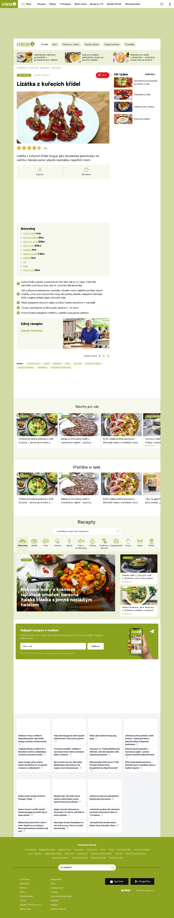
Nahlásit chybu (25, 909)
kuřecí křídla (29, 233)
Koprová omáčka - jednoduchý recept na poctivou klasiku (92, 57)
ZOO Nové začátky (142, 850)
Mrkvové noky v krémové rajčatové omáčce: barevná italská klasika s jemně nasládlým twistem (56, 597)
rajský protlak (30, 253)
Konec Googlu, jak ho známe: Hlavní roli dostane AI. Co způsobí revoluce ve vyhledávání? (32, 765)
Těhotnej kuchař (132, 4)
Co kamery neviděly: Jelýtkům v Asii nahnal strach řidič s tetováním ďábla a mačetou (69, 752)
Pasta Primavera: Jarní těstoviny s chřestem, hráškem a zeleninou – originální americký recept (138, 610)
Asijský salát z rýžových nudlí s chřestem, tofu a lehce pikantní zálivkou (138, 578)
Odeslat (95, 646)
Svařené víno (82, 854)
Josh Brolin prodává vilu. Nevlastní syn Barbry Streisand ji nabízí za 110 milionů (105, 812)
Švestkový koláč (115, 858)
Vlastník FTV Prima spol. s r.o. (31, 905)
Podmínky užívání (26, 896)
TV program (79, 850)
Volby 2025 (69, 854)
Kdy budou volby (124, 850)
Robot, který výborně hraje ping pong (103, 737)
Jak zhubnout (30, 850)
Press (53, 884)
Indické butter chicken (144, 106)
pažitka (27, 257)
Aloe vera (119, 854)
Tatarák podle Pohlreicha (101, 854)
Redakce (54, 905)
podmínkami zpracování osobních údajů (59, 653)
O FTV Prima (24, 879)
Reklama (23, 888)
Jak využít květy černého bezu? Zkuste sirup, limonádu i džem (104, 823)
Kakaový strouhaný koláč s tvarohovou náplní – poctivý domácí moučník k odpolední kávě (79, 440)
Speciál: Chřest (114, 4)
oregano (27, 249)
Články (52, 4)
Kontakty (54, 892)
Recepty (42, 4)
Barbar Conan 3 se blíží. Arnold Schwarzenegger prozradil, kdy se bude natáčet (32, 812)
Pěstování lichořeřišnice (136, 854)
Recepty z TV (96, 4)
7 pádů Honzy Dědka (52, 854)
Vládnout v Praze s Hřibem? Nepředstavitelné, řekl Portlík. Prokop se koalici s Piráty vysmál (32, 740)
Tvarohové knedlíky (80, 858)
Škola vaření (81, 4)
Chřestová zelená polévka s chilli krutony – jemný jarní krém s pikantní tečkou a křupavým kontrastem (36, 440)
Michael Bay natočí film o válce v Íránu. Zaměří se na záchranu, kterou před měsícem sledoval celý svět (33, 826)
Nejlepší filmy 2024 (47, 850)
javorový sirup (30, 241)
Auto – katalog (35, 854)
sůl (24, 261)
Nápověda (55, 901)
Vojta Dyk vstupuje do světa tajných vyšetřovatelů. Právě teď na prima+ (69, 738)
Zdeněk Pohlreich (41, 75)
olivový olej (28, 270)
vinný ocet (28, 245)
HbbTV (22, 892)
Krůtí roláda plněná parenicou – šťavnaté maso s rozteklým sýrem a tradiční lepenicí (121, 440)
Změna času (92, 850)
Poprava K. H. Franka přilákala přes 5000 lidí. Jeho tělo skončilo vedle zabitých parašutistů (105, 752)
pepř (25, 266)
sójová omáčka (30, 237)
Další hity (150, 74)
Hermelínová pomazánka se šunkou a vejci (145, 82)
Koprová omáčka (142, 119)
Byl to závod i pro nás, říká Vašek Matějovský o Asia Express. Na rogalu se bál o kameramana (68, 765)
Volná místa (24, 884)
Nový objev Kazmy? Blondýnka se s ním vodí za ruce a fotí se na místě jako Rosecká (69, 825)
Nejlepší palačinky (98, 858)
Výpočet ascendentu (60, 858)
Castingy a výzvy (57, 888)
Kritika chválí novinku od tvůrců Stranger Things (31, 797)
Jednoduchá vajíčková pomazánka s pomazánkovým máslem (46, 57)
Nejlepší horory (64, 850)
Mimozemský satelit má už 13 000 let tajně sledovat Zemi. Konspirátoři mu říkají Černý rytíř (104, 766)
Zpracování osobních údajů (61, 896)
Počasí (111, 850)
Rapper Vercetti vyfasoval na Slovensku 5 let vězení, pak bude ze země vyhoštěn (69, 812)
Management (56, 879)
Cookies (23, 901)
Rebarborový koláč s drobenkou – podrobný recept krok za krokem (142, 57)
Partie (102, 850)
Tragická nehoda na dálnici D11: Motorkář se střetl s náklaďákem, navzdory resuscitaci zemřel (32, 752)
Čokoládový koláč (142, 94)
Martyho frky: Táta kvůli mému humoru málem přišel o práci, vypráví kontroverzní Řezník (67, 799)
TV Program (65, 4)
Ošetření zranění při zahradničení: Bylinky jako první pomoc (104, 797)
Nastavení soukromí (58, 909)
